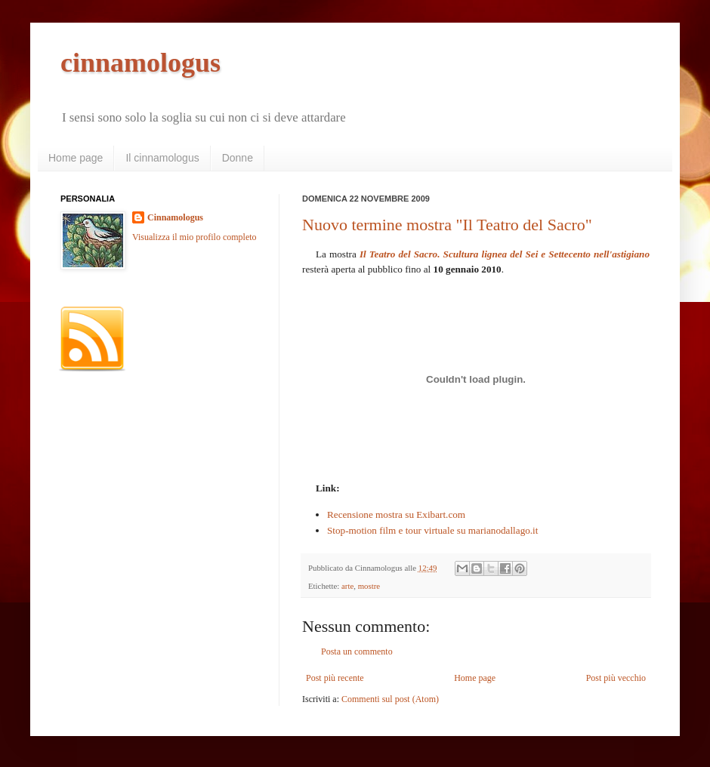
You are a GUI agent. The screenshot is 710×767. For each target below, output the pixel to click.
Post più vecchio (616, 678)
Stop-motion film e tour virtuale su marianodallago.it (432, 530)
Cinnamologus (175, 217)
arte (347, 585)
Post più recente (335, 678)
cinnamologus (140, 63)
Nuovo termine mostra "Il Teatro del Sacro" (447, 224)
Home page (75, 158)
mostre (369, 585)
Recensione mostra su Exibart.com (396, 514)
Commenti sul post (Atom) (390, 699)
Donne (237, 158)
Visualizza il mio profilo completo (194, 237)
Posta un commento (357, 651)
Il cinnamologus (162, 158)
